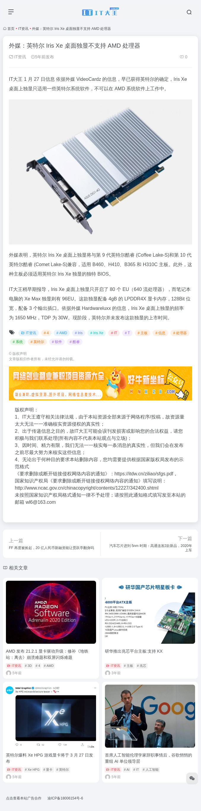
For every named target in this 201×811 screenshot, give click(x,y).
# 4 (46, 333)
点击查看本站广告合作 (24, 798)
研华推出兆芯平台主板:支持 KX (133, 651)
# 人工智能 (150, 769)
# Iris (78, 333)
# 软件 (57, 342)
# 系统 (18, 342)
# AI (127, 769)
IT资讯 (23, 29)
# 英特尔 (37, 342)
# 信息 (160, 333)
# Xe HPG (32, 769)
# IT (114, 333)
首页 (11, 29)
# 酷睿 (75, 342)
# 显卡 (47, 769)
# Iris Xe (96, 333)
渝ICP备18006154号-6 (65, 798)
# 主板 (143, 333)
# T (127, 333)
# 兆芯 (141, 665)
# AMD (61, 333)
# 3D (28, 665)
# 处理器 (180, 333)
